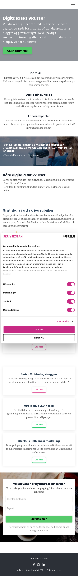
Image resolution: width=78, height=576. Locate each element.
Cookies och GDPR (35, 570)
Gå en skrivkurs (17, 50)
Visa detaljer (63, 321)
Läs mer (39, 347)
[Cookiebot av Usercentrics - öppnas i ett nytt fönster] (63, 236)
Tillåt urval (39, 338)
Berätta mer (39, 518)
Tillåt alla (39, 329)
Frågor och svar (54, 570)
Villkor (20, 570)
